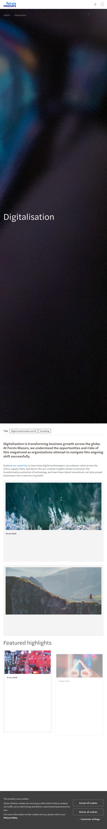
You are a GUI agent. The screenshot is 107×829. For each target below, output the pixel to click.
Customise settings (88, 819)
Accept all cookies (88, 803)
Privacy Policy (10, 817)
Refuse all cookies (88, 811)
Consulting (44, 431)
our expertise (19, 465)
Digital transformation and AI (23, 431)
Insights (6, 15)
